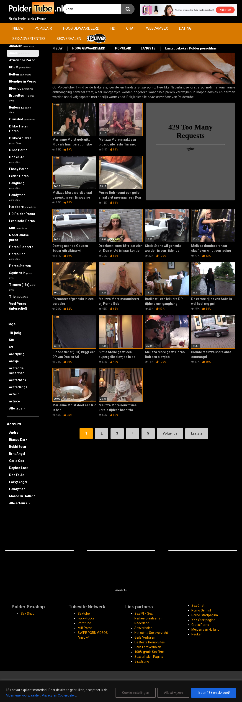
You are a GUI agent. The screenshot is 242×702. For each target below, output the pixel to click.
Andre (13, 432)
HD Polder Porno (22, 214)
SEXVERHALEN (69, 38)
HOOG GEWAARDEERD (81, 28)
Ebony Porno (18, 169)
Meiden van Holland (205, 629)
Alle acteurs (19, 503)
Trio (18, 296)
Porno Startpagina (204, 615)
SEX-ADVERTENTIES (29, 38)
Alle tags (17, 408)
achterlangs (18, 387)
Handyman (17, 197)
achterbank (17, 380)
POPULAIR (43, 28)
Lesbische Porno (22, 221)
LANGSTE (148, 48)
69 (11, 347)
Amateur (21, 46)
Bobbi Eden (17, 446)
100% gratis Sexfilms (149, 652)
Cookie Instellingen (135, 692)
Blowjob (21, 88)
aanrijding (17, 354)
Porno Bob (17, 256)
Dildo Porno (18, 150)
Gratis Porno (200, 625)
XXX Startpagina (203, 620)
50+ (12, 340)
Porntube (84, 623)
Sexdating (141, 661)
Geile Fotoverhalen (147, 647)
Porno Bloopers (21, 247)
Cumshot (22, 119)
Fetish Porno (19, 176)
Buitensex (20, 110)
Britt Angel (17, 454)
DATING (185, 28)
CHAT (130, 28)
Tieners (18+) (22, 287)
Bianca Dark (18, 439)
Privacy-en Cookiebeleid (59, 695)
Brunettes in (21, 98)
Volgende (170, 433)
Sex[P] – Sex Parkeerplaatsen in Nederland (148, 618)
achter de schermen (16, 370)
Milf (18, 228)
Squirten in (20, 275)
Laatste (196, 433)
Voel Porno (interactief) (18, 306)
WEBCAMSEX (157, 28)
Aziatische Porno (22, 60)
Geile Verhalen (144, 637)
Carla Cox (16, 461)
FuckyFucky (86, 618)
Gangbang (17, 185)
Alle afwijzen (173, 692)
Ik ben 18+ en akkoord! (214, 692)
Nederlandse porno (19, 237)
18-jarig (15, 333)
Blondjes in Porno (22, 81)
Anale (19, 53)
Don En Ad (16, 475)
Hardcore (22, 207)
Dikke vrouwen (20, 140)
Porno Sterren (20, 266)
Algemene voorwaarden (23, 695)
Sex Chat (197, 605)
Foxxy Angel (18, 482)
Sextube (84, 613)
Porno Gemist (201, 610)
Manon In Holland (22, 496)
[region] (121, 691)
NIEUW (17, 28)
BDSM (19, 67)
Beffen (20, 74)
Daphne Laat (18, 468)
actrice (14, 401)
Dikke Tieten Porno (18, 128)
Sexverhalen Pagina (148, 656)
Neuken (196, 634)
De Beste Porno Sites (149, 642)
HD (112, 28)
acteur (14, 394)
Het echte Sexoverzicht (151, 633)
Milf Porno (85, 628)
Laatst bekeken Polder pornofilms (191, 48)
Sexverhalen (143, 628)
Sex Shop (27, 613)
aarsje (14, 361)
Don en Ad (16, 159)
